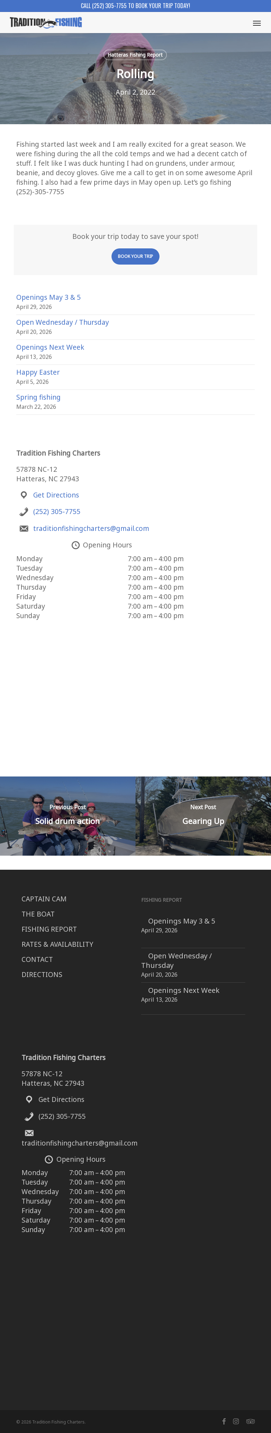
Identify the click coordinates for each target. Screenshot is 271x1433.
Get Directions (56, 495)
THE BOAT (38, 914)
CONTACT (37, 959)
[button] (257, 22)
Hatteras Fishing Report (135, 54)
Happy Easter (38, 372)
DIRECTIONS (42, 974)
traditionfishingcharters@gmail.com (91, 528)
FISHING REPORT (49, 929)
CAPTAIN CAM (44, 898)
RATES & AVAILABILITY (57, 944)
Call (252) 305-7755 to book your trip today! (135, 5)
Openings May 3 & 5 (48, 297)
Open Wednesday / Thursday (62, 322)
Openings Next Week (50, 347)
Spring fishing (38, 397)
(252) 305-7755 (56, 511)
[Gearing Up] (203, 816)
